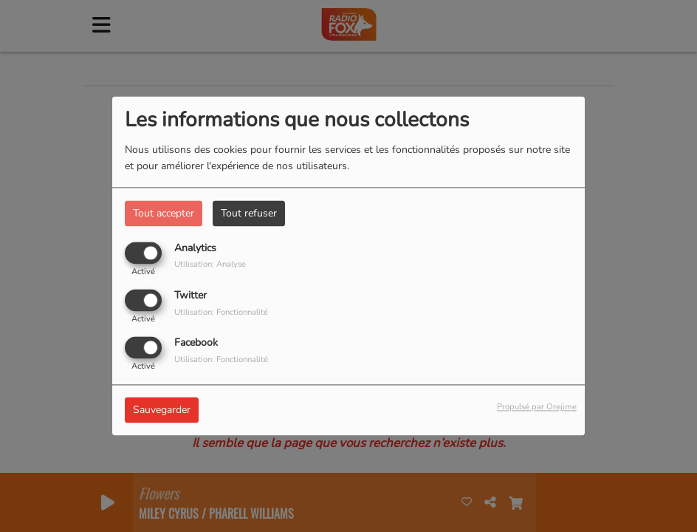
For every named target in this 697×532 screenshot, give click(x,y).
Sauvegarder (161, 410)
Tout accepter (163, 213)
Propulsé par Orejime (537, 407)
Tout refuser (249, 213)
